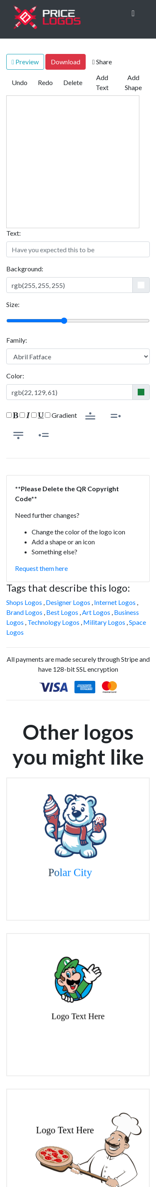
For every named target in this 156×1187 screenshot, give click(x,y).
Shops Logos (24, 602)
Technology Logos (53, 622)
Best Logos (62, 612)
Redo (45, 82)
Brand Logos (24, 612)
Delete (72, 82)
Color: (15, 376)
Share (102, 62)
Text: (13, 233)
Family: (16, 340)
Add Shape (133, 82)
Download (65, 62)
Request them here (41, 568)
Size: (13, 304)
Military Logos (104, 622)
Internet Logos (115, 602)
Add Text (102, 82)
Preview (25, 62)
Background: (24, 269)
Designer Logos (68, 602)
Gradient (61, 415)
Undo (19, 82)
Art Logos (96, 612)
